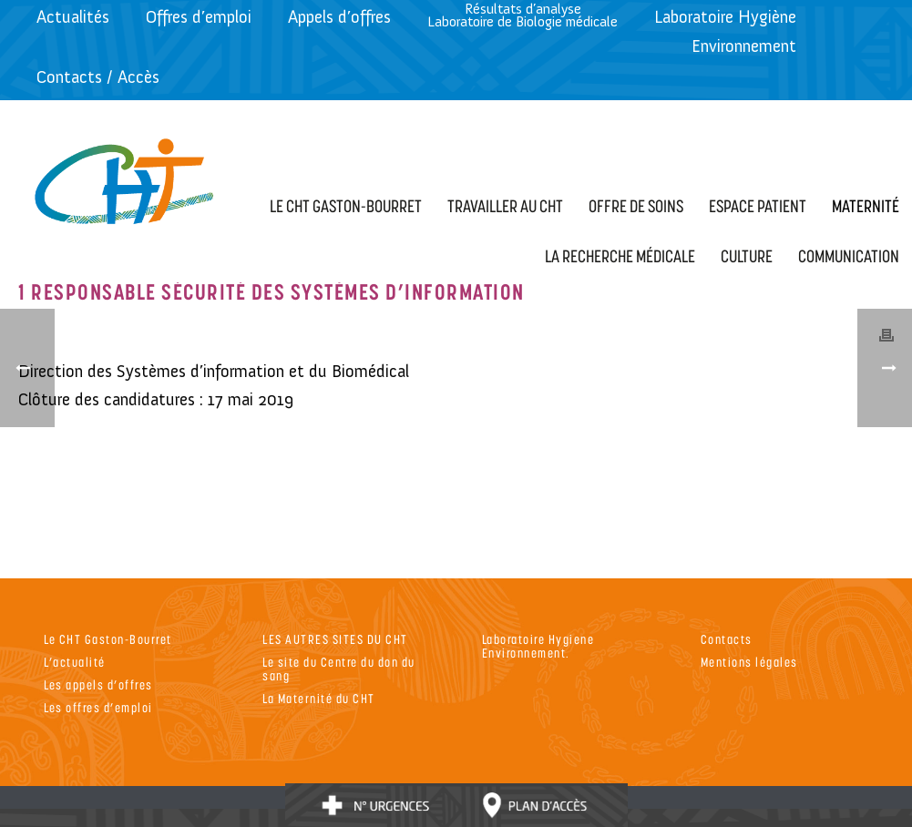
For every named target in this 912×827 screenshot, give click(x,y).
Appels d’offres (339, 16)
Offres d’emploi (198, 16)
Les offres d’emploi (98, 707)
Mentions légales (749, 661)
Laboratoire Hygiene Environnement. (538, 645)
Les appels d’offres (98, 684)
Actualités (72, 16)
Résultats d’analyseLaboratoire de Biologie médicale (522, 15)
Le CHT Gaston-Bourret (108, 639)
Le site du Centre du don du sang (338, 668)
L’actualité (75, 661)
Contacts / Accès (97, 76)
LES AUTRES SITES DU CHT (335, 639)
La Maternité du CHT (318, 698)
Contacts (727, 639)
